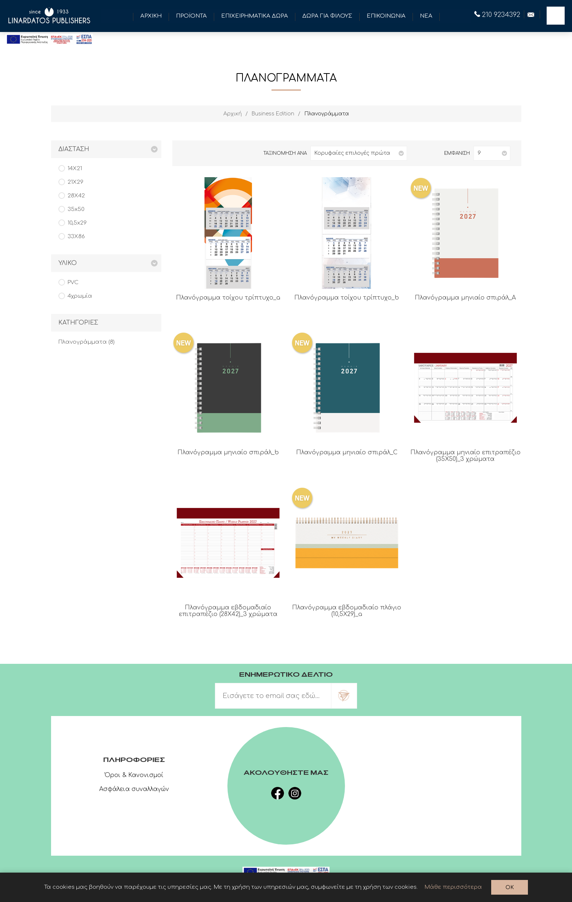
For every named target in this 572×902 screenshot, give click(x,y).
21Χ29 (75, 182)
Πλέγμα (187, 153)
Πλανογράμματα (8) (86, 342)
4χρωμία (80, 296)
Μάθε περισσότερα (453, 887)
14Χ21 (75, 168)
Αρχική (232, 114)
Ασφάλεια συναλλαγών (134, 789)
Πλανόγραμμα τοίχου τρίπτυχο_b (346, 297)
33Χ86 (76, 236)
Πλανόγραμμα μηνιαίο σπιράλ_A (465, 297)
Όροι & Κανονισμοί (134, 775)
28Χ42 (76, 196)
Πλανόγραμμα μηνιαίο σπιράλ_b (228, 452)
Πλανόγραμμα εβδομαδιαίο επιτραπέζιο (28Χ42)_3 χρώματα (228, 611)
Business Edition (273, 114)
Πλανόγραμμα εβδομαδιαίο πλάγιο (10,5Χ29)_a (346, 611)
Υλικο (67, 263)
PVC (73, 282)
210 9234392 (497, 14)
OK (510, 887)
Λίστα (199, 153)
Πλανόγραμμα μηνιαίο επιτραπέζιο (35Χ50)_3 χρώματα (465, 455)
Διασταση (73, 149)
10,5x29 (77, 223)
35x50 (76, 209)
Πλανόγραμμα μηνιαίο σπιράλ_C (346, 452)
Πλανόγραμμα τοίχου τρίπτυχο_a (228, 297)
